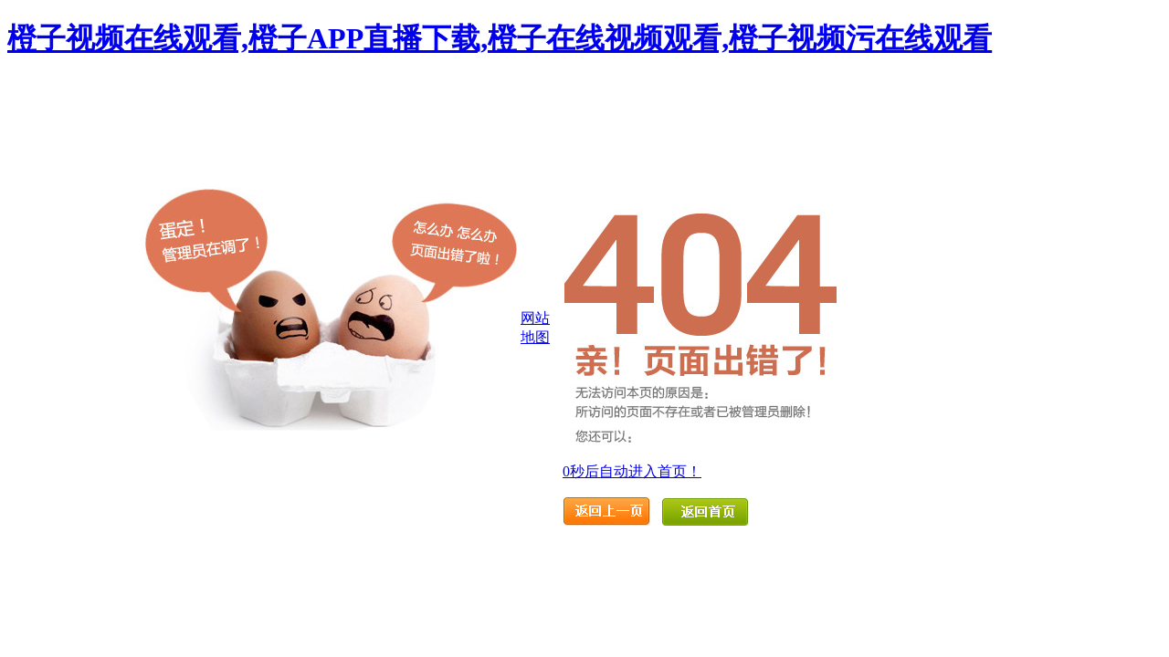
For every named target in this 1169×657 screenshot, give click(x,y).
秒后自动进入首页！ (632, 471)
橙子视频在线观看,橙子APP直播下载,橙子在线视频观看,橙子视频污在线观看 (499, 38)
